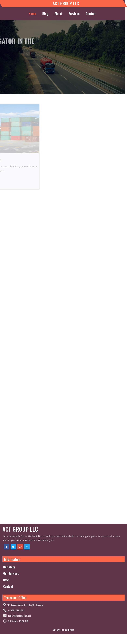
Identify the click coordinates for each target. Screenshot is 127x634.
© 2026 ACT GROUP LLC (63, 630)
